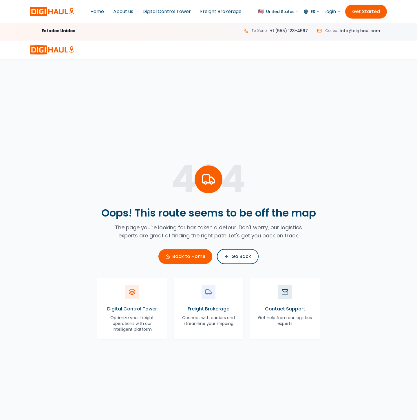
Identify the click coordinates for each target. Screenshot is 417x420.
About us (123, 11)
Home (97, 11)
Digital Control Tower (166, 11)
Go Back (237, 256)
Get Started (366, 11)
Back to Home (185, 256)
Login (332, 11)
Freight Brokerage (221, 11)
